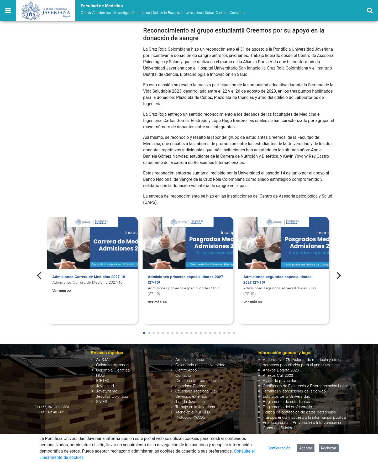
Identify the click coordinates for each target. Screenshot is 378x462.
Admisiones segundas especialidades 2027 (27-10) (277, 280)
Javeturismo (106, 391)
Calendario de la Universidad (200, 365)
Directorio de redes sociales (199, 381)
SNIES (101, 402)
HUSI (100, 376)
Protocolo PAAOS (190, 417)
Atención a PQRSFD (192, 412)
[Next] (338, 276)
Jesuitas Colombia (112, 397)
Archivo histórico (189, 360)
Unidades (194, 13)
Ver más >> (61, 291)
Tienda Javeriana (190, 402)
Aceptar (305, 448)
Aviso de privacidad (280, 381)
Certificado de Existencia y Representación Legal (305, 386)
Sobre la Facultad (168, 13)
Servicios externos (191, 397)
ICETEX (102, 381)
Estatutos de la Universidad (286, 397)
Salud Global (216, 13)
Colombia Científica (113, 370)
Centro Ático (186, 370)
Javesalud (105, 386)
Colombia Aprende (112, 365)
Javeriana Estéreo (190, 386)
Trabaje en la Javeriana (195, 407)
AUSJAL (103, 360)
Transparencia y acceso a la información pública (304, 417)
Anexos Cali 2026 (278, 376)
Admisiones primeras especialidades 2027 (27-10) (185, 280)
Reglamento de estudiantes (286, 402)
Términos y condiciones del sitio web (294, 391)
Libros (144, 13)
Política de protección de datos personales (299, 412)
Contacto (237, 13)
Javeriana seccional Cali (196, 391)
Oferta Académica (96, 13)
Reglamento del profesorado (287, 407)
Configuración (279, 448)
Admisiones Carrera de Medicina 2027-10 (88, 277)
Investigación (125, 13)
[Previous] (39, 276)
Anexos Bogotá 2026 (281, 370)
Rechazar (328, 448)
